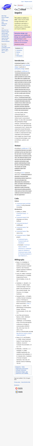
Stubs (23, 367)
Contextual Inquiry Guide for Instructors (24, 246)
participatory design (20, 68)
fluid (22, 172)
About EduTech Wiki (25, 382)
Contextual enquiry (21, 217)
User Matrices (21, 255)
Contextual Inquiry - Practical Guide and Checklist (23, 241)
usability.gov (24, 71)
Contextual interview (21, 223)
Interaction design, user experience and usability (22, 372)
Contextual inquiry (21, 227)
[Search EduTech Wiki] (29, 8)
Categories (18, 367)
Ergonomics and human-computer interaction (22, 369)
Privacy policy (17, 382)
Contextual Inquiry (21, 231)
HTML (28, 303)
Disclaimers (16, 385)
